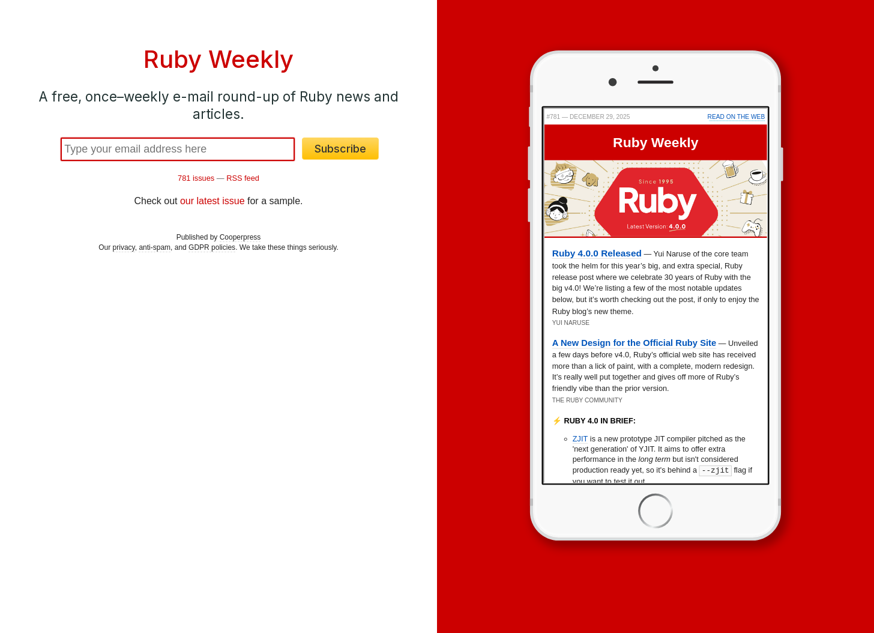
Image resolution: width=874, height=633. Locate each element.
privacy (124, 247)
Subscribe (340, 148)
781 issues (196, 178)
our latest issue (212, 201)
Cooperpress (240, 237)
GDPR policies (211, 247)
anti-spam (154, 247)
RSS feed (242, 178)
